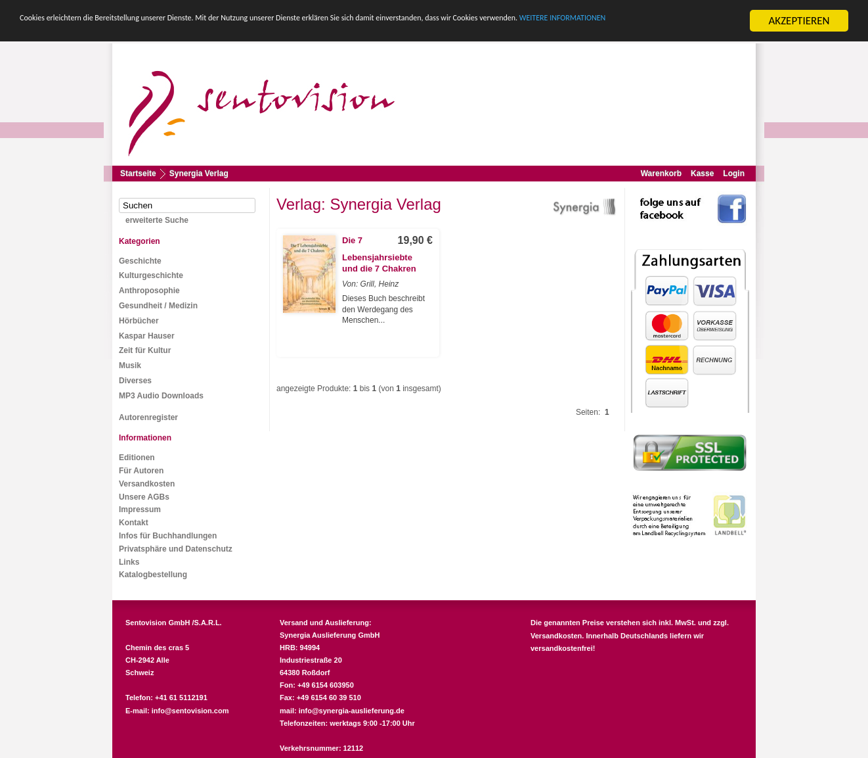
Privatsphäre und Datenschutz (175, 549)
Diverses (135, 380)
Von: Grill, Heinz (370, 284)
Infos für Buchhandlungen (168, 535)
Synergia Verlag (198, 173)
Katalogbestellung (153, 574)
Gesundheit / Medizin (158, 305)
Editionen (137, 457)
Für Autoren (141, 470)
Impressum (140, 509)
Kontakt (133, 522)
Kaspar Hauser (147, 336)
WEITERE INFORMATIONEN (81, 32)
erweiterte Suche (156, 220)
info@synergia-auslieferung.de (351, 711)
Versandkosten (147, 483)
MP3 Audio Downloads (161, 395)
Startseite (138, 173)
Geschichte (140, 261)
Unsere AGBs (144, 497)
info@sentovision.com (190, 711)
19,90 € (415, 240)
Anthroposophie (149, 290)
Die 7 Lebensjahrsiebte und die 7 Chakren (379, 254)
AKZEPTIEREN (798, 21)
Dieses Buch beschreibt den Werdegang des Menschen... (383, 309)
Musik (130, 365)
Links (129, 562)
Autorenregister (148, 417)
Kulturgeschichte (151, 275)
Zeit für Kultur (145, 350)
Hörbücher (139, 320)
